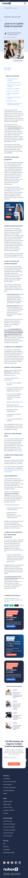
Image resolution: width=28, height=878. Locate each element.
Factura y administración (9, 781)
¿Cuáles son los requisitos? (13, 88)
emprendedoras (15, 179)
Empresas (15, 8)
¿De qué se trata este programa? (12, 79)
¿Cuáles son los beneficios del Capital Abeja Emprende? (14, 104)
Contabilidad (6, 778)
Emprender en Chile (18, 60)
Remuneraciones (7, 784)
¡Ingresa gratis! (11, 626)
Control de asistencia (8, 790)
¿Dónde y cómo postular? (13, 91)
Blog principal (7, 8)
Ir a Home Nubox (6, 0)
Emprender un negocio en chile (12, 17)
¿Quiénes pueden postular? (13, 82)
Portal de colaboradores (9, 787)
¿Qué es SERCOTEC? (12, 101)
